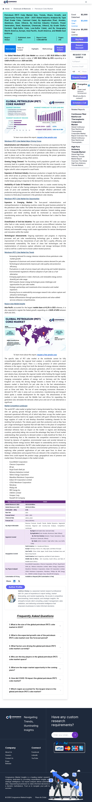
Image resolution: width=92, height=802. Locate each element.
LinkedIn (35, 755)
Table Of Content (20, 49)
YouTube (35, 758)
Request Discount (79, 46)
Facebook (35, 752)
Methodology (47, 49)
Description (10, 49)
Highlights (35, 49)
